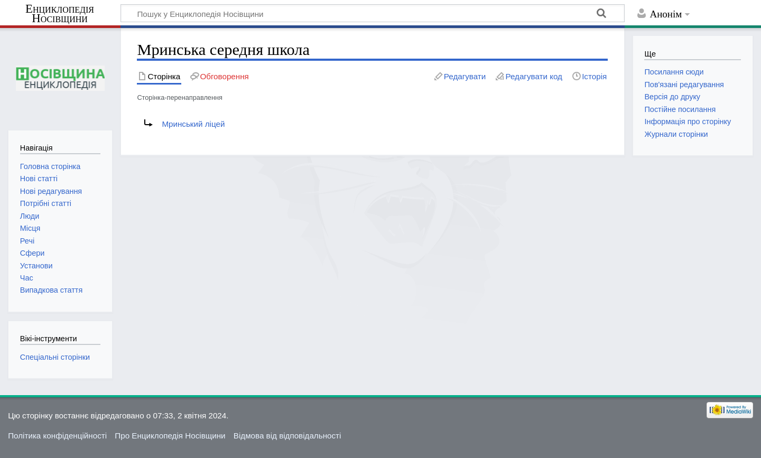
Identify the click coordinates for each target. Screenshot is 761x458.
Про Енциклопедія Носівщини (170, 435)
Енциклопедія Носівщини (59, 13)
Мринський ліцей (193, 123)
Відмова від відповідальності (287, 435)
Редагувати (465, 76)
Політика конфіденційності (57, 435)
